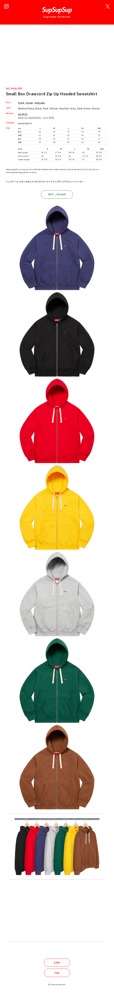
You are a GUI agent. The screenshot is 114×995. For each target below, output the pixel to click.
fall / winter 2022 (14, 88)
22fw (57, 962)
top (57, 972)
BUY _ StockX (57, 194)
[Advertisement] (57, 58)
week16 (23, 114)
